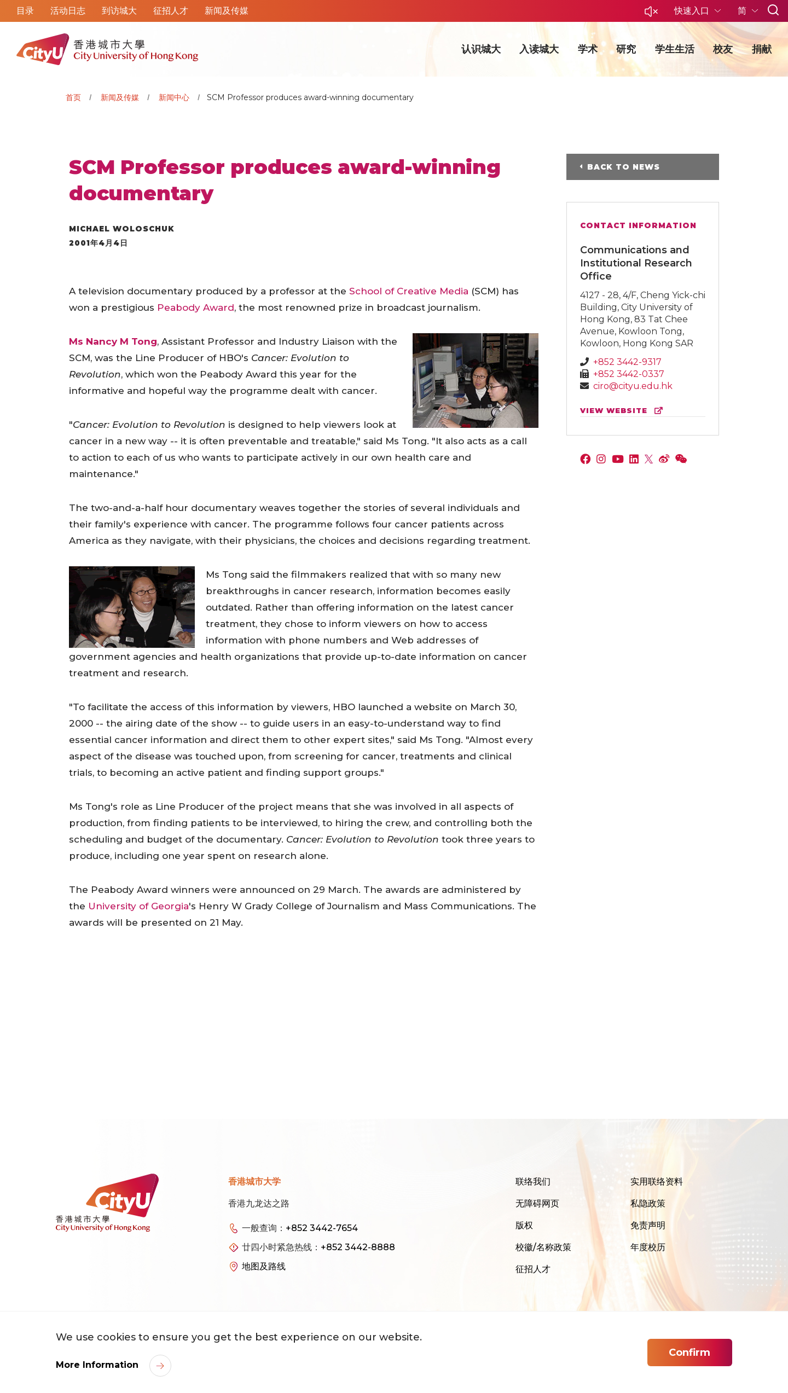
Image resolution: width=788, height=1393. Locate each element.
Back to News (623, 166)
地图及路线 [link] (264, 1266)
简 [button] (743, 10)
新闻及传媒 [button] (226, 10)
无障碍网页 (537, 1203)
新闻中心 (174, 97)
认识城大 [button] (481, 49)
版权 (524, 1225)
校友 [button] (723, 49)
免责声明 (647, 1225)
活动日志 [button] (67, 10)
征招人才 (533, 1269)
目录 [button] (25, 10)
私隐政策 (647, 1203)
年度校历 (647, 1247)
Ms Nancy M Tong (113, 341)
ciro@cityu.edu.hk (633, 386)
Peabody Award (195, 307)
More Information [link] (98, 1365)
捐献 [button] (762, 49)
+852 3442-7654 (322, 1228)
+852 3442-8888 (358, 1247)
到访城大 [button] (119, 10)
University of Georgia (138, 906)
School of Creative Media (408, 291)
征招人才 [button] (170, 10)
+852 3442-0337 (628, 374)
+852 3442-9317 (627, 362)
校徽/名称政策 (543, 1247)
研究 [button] (626, 49)
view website (624, 411)
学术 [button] (588, 49)
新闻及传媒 (120, 97)
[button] (651, 14)
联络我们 (533, 1181)
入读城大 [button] (539, 49)
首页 (73, 97)
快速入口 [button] (692, 10)
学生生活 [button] (674, 49)
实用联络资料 (656, 1181)
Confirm (689, 1352)
